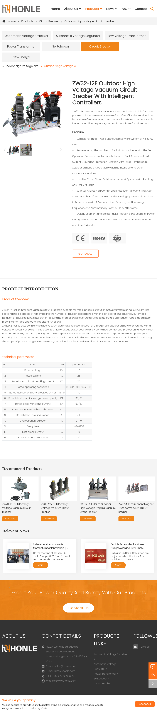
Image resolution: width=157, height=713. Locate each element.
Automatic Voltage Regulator (78, 36)
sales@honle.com (65, 666)
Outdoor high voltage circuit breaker (89, 21)
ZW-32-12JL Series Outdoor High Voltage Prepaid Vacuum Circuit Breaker (98, 508)
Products (92, 9)
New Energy (21, 57)
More (41, 565)
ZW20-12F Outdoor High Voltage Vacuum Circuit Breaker (16, 508)
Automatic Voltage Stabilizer (26, 36)
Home (55, 9)
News (110, 9)
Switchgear (60, 46)
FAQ (124, 9)
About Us (71, 9)
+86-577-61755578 (63, 676)
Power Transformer (21, 46)
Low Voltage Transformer (127, 36)
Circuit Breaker (49, 21)
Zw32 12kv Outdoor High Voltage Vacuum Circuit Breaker (55, 508)
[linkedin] (135, 646)
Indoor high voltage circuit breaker (29, 66)
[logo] (21, 8)
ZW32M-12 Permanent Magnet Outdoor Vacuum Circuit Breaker (136, 508)
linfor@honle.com (64, 671)
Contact (141, 9)
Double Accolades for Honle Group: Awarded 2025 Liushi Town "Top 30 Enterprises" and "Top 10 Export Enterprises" (128, 550)
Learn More (10, 518)
